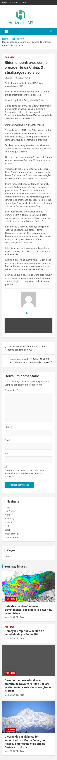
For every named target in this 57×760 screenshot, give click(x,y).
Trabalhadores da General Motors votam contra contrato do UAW (28, 348)
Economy (9, 518)
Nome (8, 427)
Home (8, 507)
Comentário (11, 390)
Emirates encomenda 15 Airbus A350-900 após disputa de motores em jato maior (28, 361)
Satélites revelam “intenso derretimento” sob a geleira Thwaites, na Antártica (28, 610)
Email (8, 440)
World (7, 514)
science (8, 522)
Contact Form (12, 537)
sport (7, 530)
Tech (7, 526)
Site (6, 453)
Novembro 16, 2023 (14, 78)
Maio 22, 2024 (11, 617)
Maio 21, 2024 (11, 695)
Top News (10, 57)
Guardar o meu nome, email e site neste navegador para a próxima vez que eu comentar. (25, 473)
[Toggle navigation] (6, 31)
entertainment (12, 533)
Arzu (27, 78)
